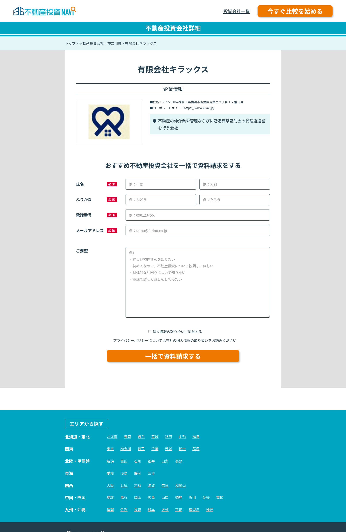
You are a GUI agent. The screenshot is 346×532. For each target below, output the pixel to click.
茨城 (168, 448)
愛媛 (206, 497)
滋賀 (151, 485)
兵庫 (124, 485)
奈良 (165, 485)
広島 (151, 497)
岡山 (137, 497)
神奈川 (125, 448)
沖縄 (209, 509)
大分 (165, 509)
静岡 (137, 473)
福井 (151, 461)
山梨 (165, 461)
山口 (165, 497)
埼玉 (141, 448)
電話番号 (84, 215)
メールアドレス (90, 230)
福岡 (110, 509)
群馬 (195, 448)
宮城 (154, 436)
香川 (192, 497)
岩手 (141, 436)
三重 (151, 473)
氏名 (80, 184)
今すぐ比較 (295, 11)
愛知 (110, 473)
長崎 (137, 509)
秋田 (168, 436)
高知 (219, 497)
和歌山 (180, 485)
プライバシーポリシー (131, 340)
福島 (195, 436)
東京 (110, 448)
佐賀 (124, 509)
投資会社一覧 (236, 11)
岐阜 (124, 473)
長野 (178, 461)
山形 (182, 436)
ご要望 (82, 250)
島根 (124, 497)
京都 (137, 485)
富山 (124, 461)
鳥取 (110, 497)
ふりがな (84, 199)
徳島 (178, 497)
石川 (137, 461)
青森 (127, 436)
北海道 (112, 436)
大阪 (110, 485)
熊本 (151, 509)
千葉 (154, 448)
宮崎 (178, 509)
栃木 (182, 448)
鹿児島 (194, 509)
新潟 (110, 461)
